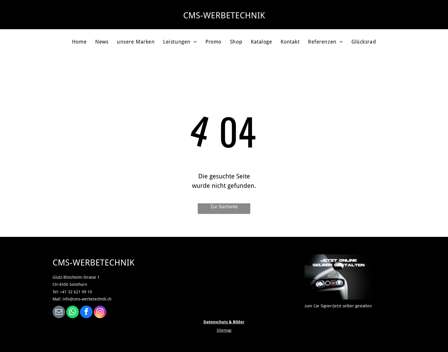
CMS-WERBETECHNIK (224, 15)
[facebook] (86, 313)
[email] (59, 313)
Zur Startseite (224, 206)
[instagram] (100, 313)
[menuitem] (79, 41)
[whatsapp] (72, 313)
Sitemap (224, 330)
